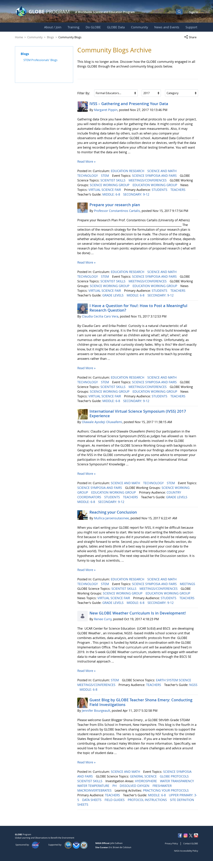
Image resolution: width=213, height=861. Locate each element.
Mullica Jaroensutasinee (111, 518)
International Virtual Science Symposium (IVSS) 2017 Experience (137, 413)
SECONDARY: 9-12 (136, 194)
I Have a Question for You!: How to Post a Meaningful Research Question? (138, 308)
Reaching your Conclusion (113, 512)
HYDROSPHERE (146, 781)
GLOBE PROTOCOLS (175, 776)
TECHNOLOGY (88, 175)
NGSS (193, 685)
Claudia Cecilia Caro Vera (100, 316)
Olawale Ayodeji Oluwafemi (102, 422)
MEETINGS (188, 584)
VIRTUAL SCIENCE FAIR (105, 190)
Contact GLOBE (190, 843)
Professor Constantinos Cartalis (117, 211)
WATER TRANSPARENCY (177, 781)
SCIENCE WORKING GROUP (110, 185)
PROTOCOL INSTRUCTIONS (148, 800)
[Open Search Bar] (179, 11)
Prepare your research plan (114, 204)
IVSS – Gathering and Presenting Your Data (128, 103)
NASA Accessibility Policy (186, 850)
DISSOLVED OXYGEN (135, 786)
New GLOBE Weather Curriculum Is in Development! (137, 613)
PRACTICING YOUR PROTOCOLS (166, 790)
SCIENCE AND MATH (162, 171)
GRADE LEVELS (113, 295)
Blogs (50, 37)
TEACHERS (178, 190)
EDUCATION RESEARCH (128, 171)
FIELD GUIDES (115, 800)
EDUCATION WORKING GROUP (155, 185)
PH (114, 786)
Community (35, 37)
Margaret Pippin (105, 110)
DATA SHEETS (92, 800)
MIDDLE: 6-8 (111, 194)
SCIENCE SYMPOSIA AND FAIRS (155, 175)
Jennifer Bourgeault (96, 710)
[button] (191, 37)
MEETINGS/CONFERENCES (148, 180)
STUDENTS (160, 190)
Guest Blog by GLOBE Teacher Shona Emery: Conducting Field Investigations (140, 702)
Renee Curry (103, 619)
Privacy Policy (171, 843)
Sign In (193, 12)
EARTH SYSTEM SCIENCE (174, 680)
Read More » (86, 161)
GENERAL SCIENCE (144, 776)
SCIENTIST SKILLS (113, 180)
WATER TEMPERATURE (93, 786)
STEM (105, 175)
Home (19, 37)
